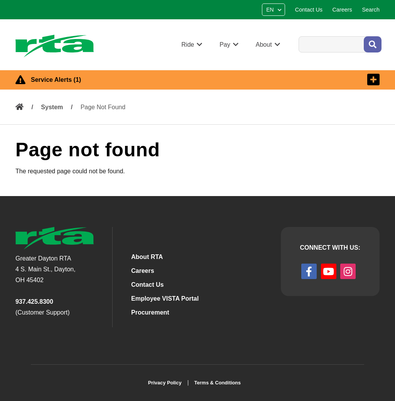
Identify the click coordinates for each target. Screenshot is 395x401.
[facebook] (309, 271)
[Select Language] (274, 9)
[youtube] (328, 271)
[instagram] (348, 271)
